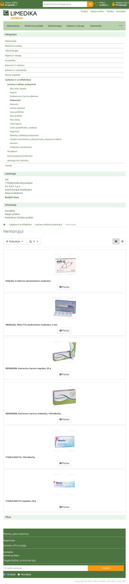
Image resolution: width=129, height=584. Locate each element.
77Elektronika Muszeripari (18, 183)
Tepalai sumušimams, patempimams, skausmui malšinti (36, 139)
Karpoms (14, 104)
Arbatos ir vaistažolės (15, 70)
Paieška (110, 11)
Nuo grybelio (16, 116)
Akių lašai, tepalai (18, 88)
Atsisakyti (24, 574)
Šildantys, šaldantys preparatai (24, 135)
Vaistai (8, 165)
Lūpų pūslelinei (17, 112)
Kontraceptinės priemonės (19, 156)
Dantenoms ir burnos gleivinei (24, 96)
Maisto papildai (12, 75)
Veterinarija (13, 26)
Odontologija (55, 26)
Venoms (13, 143)
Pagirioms (14, 131)
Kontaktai (121, 11)
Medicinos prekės (34, 26)
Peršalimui (12, 151)
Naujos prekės (97, 11)
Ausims (13, 92)
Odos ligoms (16, 124)
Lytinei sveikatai (17, 108)
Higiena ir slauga (75, 26)
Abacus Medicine (14, 193)
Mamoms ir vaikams (15, 65)
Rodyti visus (12, 197)
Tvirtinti (106, 568)
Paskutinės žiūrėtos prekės (19, 217)
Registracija (9, 540)
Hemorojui (15, 100)
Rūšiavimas (15, 241)
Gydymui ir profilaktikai (18, 80)
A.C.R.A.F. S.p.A (12, 186)
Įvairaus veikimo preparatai (21, 84)
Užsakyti (9, 574)
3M (6, 179)
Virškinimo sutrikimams (21, 147)
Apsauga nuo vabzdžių (18, 160)
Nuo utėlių (15, 120)
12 (34, 241)
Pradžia (84, 11)
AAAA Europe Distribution (18, 189)
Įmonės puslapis (11, 555)
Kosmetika (96, 26)
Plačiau (64, 287)
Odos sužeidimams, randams (23, 128)
